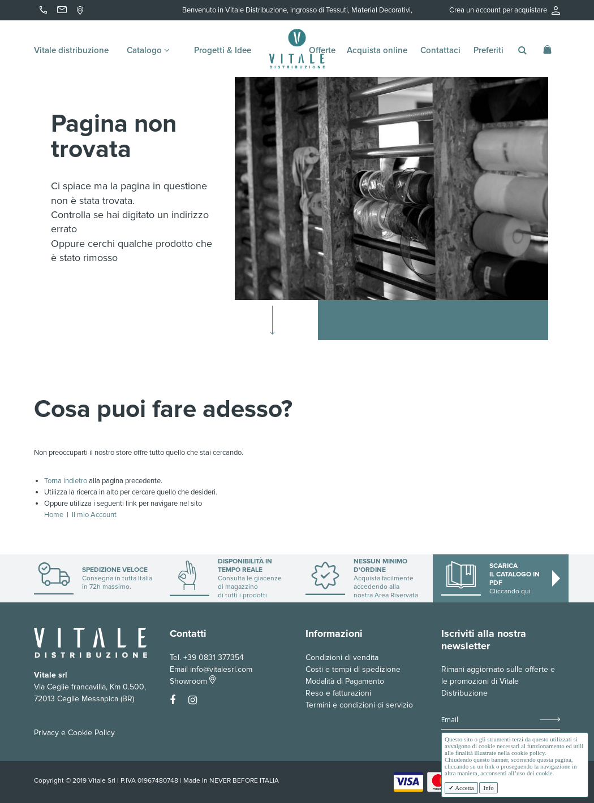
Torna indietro (65, 480)
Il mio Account (94, 514)
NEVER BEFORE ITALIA (244, 780)
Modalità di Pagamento (344, 681)
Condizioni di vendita (341, 657)
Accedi (537, 27)
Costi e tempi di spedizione (353, 669)
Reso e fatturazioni (338, 693)
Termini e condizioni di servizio (359, 705)
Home (53, 514)
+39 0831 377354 (213, 657)
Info (488, 787)
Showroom (193, 681)
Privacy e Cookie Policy (74, 732)
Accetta (464, 787)
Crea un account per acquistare (504, 10)
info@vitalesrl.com (221, 669)
